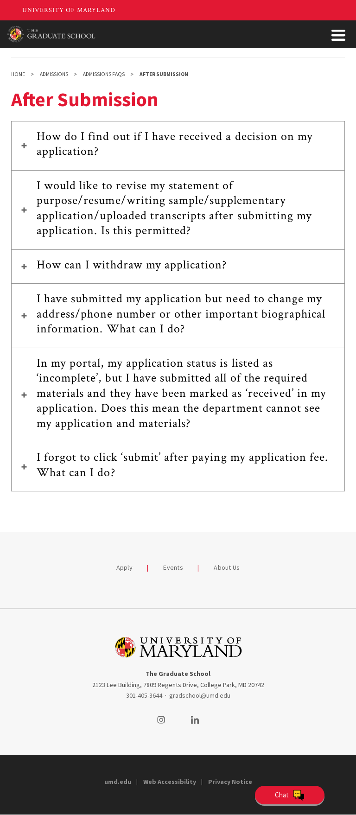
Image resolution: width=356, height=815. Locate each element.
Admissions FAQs (104, 74)
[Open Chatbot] (289, 795)
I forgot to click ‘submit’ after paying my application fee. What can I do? (182, 464)
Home (18, 74)
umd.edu (117, 781)
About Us (227, 567)
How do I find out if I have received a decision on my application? (175, 143)
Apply (124, 567)
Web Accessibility (169, 781)
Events (173, 567)
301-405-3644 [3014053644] (144, 695)
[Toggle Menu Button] (338, 35)
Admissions (54, 74)
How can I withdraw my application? (132, 265)
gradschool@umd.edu (199, 695)
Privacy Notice (230, 781)
